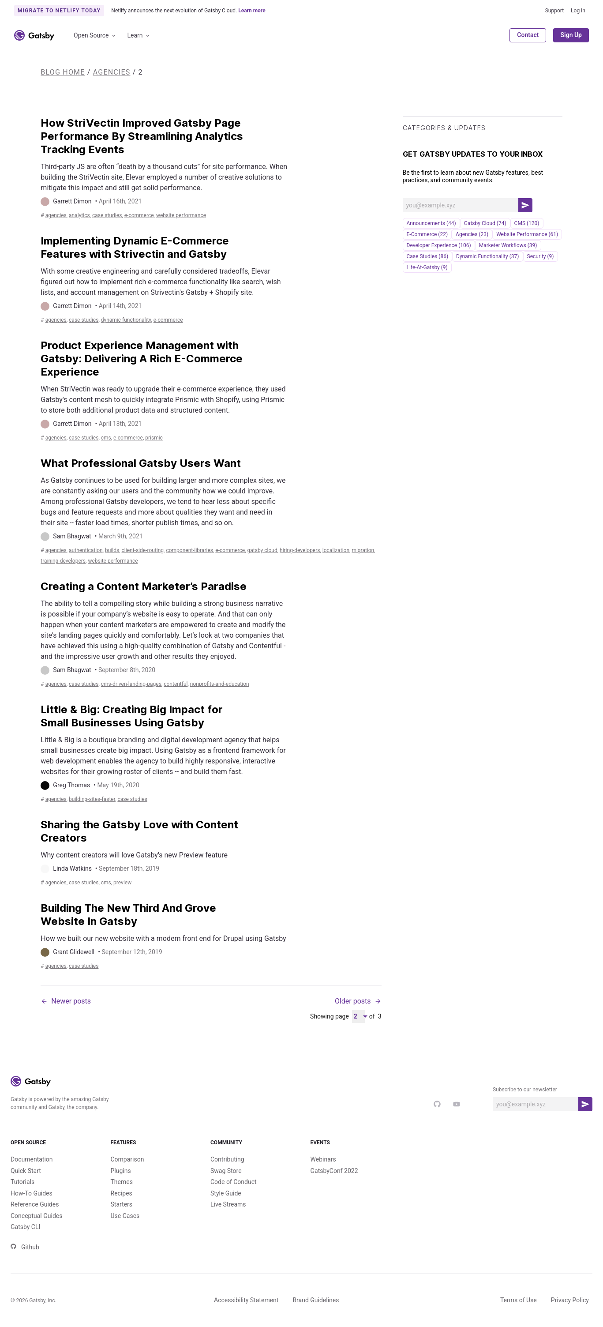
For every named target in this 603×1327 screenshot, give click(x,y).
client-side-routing (143, 550)
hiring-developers (300, 550)
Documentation (32, 1159)
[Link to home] (34, 35)
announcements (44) (431, 223)
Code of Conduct (233, 1181)
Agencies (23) (472, 234)
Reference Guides (35, 1204)
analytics (79, 215)
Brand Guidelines (315, 1300)
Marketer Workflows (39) (508, 245)
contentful (175, 684)
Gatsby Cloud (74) (485, 223)
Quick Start (26, 1170)
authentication (86, 550)
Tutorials (22, 1181)
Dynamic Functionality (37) (487, 256)
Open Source (95, 35)
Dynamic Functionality (126, 320)
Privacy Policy (570, 1300)
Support (554, 11)
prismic (154, 438)
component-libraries (189, 550)
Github (25, 1247)
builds (112, 550)
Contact (528, 34)
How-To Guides (31, 1193)
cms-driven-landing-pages (131, 684)
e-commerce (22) (427, 234)
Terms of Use (518, 1300)
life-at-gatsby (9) (427, 267)
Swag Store (226, 1170)
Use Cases (125, 1215)
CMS (106, 438)
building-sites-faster (92, 799)
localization (335, 550)
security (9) (540, 256)
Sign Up (571, 34)
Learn (139, 35)
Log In (578, 11)
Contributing (227, 1159)
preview (122, 883)
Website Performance (181, 215)
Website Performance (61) (527, 234)
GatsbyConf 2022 (334, 1170)
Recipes (121, 1193)
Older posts (358, 1001)
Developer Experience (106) (439, 245)
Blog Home (63, 72)
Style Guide (225, 1193)
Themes (122, 1181)
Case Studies (107, 215)
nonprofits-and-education (219, 684)
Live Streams (228, 1204)
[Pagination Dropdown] (358, 1016)
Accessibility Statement (246, 1300)
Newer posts (66, 1001)
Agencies (112, 72)
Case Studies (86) (428, 256)
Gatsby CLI (25, 1226)
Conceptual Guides (36, 1215)
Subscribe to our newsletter (525, 1089)
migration (363, 550)
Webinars (323, 1159)
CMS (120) (526, 223)
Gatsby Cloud (262, 550)
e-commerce (139, 215)
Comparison (127, 1159)
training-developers (63, 561)
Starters (122, 1204)
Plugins (121, 1170)
